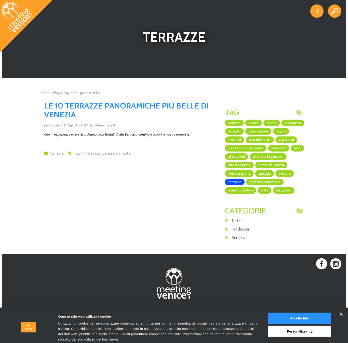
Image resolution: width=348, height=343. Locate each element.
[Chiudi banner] (341, 296)
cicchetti (234, 140)
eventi (272, 123)
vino (297, 148)
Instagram (283, 190)
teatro (281, 131)
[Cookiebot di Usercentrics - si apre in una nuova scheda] (28, 334)
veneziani (278, 148)
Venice (254, 123)
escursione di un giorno (245, 148)
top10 (79, 153)
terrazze (93, 153)
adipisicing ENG (239, 173)
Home (45, 93)
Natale (237, 220)
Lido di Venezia (239, 165)
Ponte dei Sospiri (271, 165)
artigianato (293, 123)
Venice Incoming (137, 134)
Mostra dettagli (70, 334)
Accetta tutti (299, 301)
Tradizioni (240, 229)
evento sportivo (240, 190)
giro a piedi (236, 156)
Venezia (57, 153)
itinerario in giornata (268, 156)
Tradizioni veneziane (264, 182)
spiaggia (265, 173)
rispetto (234, 131)
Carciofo (285, 173)
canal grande (258, 131)
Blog (56, 93)
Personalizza (299, 314)
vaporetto (286, 140)
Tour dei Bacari (260, 140)
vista (126, 153)
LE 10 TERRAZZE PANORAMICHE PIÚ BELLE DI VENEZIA (126, 110)
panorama (111, 153)
